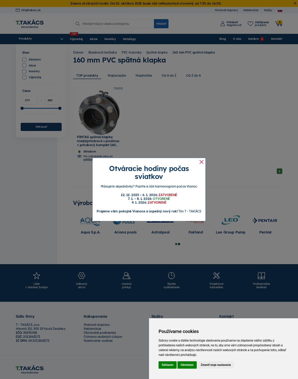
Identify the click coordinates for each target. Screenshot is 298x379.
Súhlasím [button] (167, 364)
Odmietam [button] (187, 364)
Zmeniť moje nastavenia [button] (216, 364)
